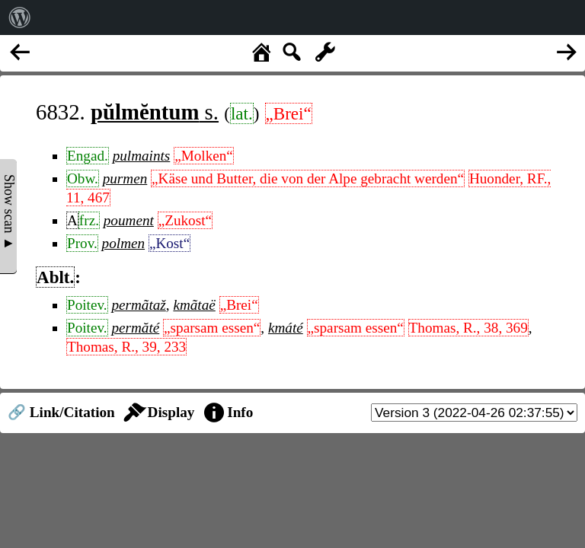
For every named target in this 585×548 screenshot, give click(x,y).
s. (155, 112)
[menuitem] (20, 17)
